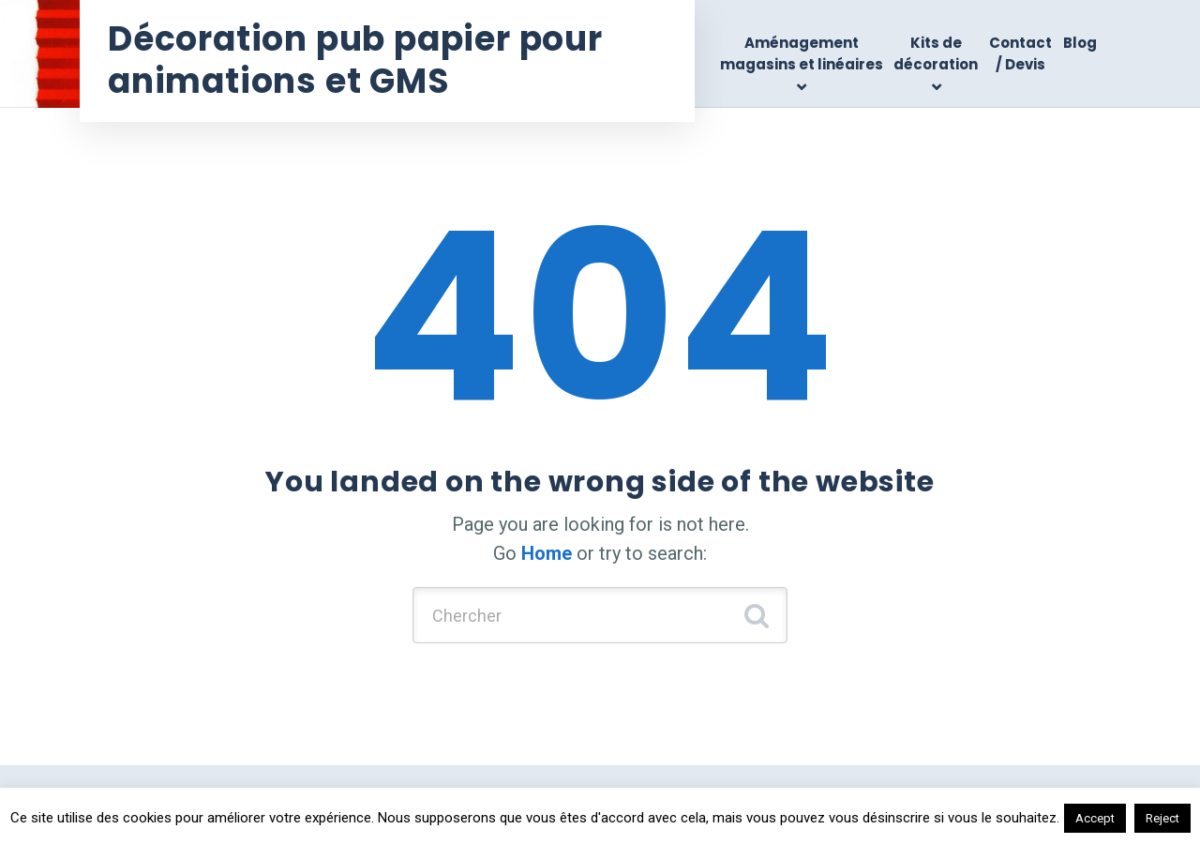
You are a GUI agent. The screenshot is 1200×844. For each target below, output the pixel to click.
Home (546, 553)
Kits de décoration (935, 53)
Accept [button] (1095, 818)
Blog (1080, 43)
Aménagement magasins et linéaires (801, 53)
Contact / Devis (1020, 53)
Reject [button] (1162, 818)
